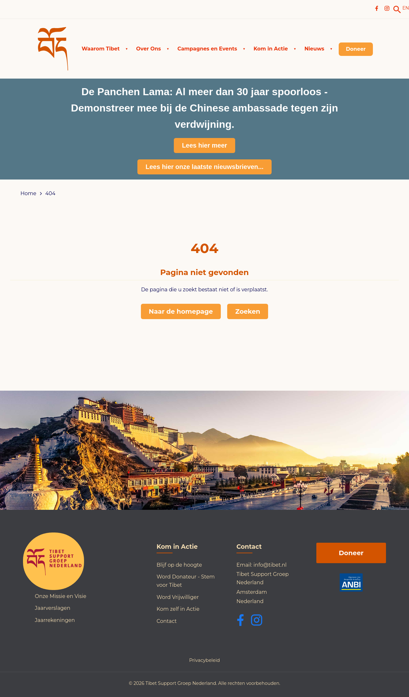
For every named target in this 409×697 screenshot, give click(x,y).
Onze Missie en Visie (60, 596)
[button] (105, 49)
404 (50, 193)
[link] (397, 9)
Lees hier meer (204, 145)
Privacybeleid (204, 660)
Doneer (351, 553)
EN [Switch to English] (405, 8)
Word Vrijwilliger (178, 597)
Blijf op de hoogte (179, 565)
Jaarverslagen (52, 608)
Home (28, 193)
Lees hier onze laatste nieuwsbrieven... (204, 166)
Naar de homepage (181, 311)
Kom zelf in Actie (178, 609)
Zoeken (247, 311)
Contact (167, 621)
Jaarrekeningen (55, 620)
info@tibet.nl (270, 565)
